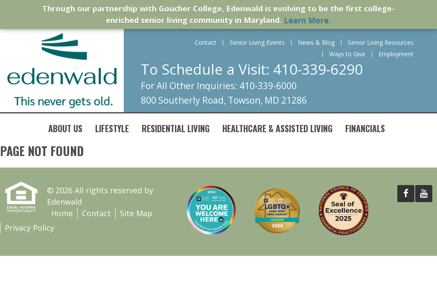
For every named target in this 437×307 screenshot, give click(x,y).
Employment (396, 54)
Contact (205, 43)
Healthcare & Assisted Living (277, 128)
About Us (65, 128)
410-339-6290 (318, 69)
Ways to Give (347, 54)
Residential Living (176, 128)
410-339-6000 (268, 86)
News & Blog (316, 43)
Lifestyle (112, 128)
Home (62, 213)
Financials (365, 128)
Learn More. (307, 20)
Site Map (136, 213)
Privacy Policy (29, 228)
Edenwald (62, 70)
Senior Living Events (257, 43)
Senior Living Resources (381, 43)
